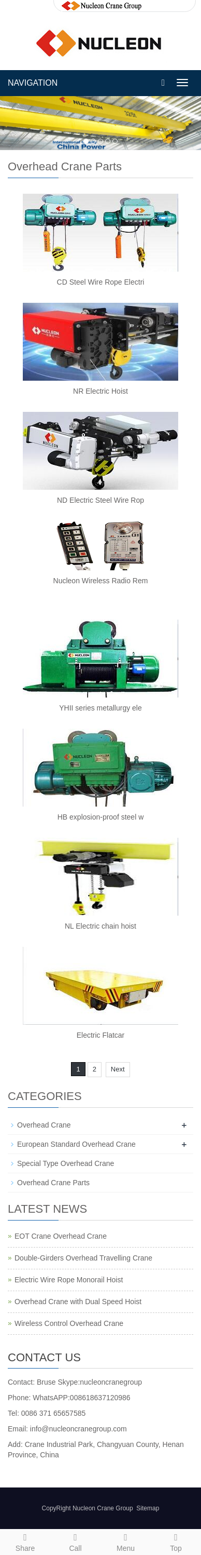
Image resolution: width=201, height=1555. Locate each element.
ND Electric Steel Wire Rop (100, 500)
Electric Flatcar (101, 1035)
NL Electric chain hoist (100, 926)
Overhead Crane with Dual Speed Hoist (78, 1301)
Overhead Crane (44, 1125)
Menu (126, 1541)
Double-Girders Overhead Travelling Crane (83, 1258)
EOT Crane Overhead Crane (61, 1236)
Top (176, 1541)
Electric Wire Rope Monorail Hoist (69, 1280)
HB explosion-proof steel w (101, 817)
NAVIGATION (33, 82)
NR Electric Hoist (100, 391)
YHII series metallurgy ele (100, 708)
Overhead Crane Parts (53, 1182)
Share (25, 1541)
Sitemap (147, 1508)
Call (75, 1541)
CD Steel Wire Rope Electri (101, 282)
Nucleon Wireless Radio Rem (100, 581)
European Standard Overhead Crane (76, 1144)
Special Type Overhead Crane (65, 1163)
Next (118, 1069)
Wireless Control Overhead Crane (69, 1323)
